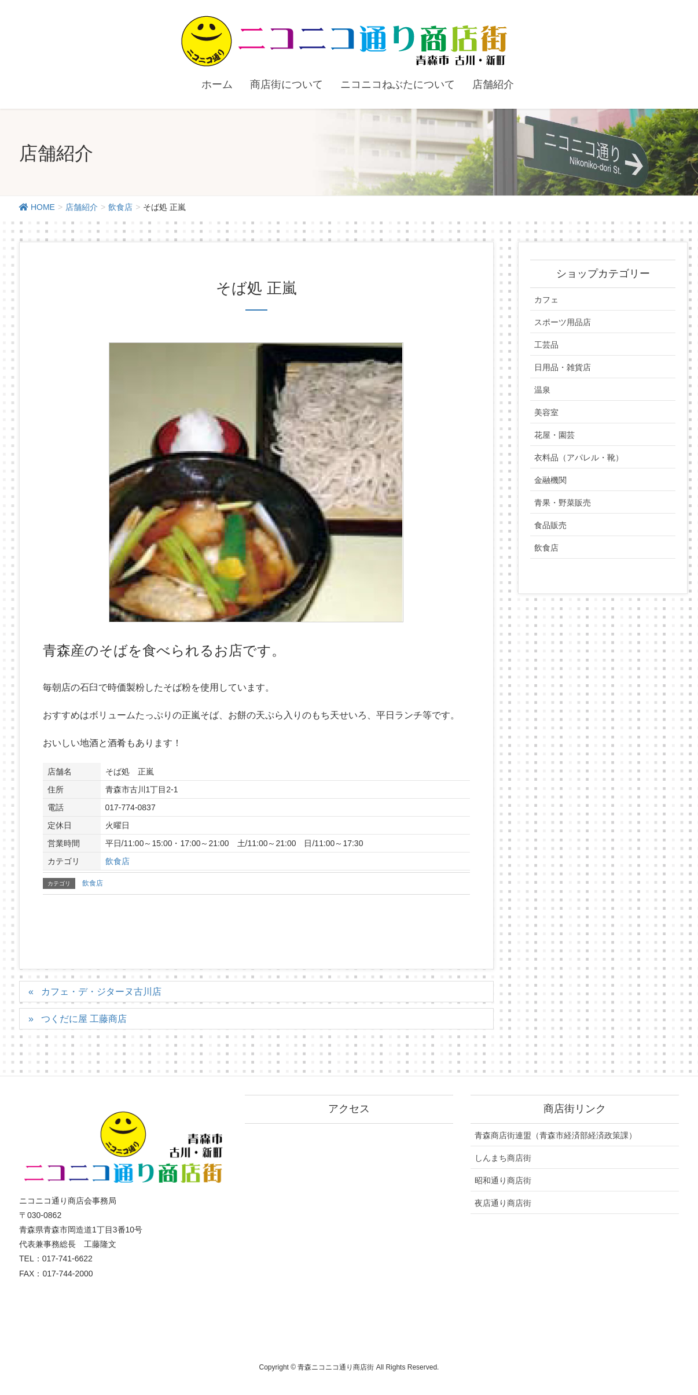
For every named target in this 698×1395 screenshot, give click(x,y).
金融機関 (550, 480)
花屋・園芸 (554, 435)
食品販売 (550, 525)
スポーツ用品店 (562, 322)
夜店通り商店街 (503, 1203)
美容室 (546, 412)
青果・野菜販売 (562, 502)
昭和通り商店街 (503, 1180)
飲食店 (117, 861)
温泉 (542, 389)
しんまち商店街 (503, 1157)
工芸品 (546, 344)
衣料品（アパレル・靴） (578, 457)
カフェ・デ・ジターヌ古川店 (101, 992)
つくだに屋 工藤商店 (84, 1019)
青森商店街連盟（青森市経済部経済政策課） (556, 1135)
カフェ (546, 299)
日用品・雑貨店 (562, 367)
